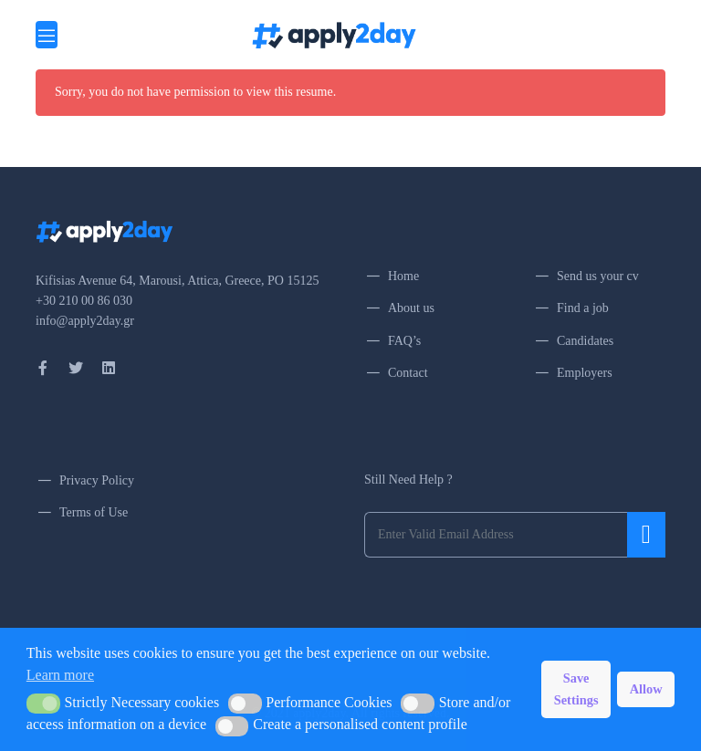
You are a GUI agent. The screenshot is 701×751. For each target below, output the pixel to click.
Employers (584, 373)
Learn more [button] (60, 675)
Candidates (585, 341)
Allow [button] (646, 689)
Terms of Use (93, 512)
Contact (408, 373)
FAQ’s (404, 341)
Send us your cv (598, 276)
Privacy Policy (96, 480)
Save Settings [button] (576, 689)
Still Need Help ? (408, 479)
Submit (646, 535)
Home (403, 276)
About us (411, 308)
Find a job (583, 308)
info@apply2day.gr (85, 321)
